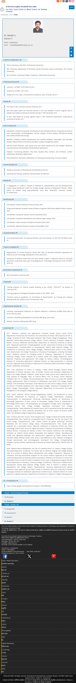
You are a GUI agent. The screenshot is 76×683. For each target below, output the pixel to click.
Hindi (3, 1)
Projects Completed (11, 247)
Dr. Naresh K (8, 517)
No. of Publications (10, 481)
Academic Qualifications (12, 60)
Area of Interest (9, 126)
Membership (8, 199)
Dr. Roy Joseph (9, 497)
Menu (71, 7)
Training (7, 282)
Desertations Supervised (12, 270)
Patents (6, 180)
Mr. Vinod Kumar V (10, 513)
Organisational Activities (12, 306)
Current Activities (10, 164)
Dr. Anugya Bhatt (10, 509)
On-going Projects (10, 233)
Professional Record (11, 82)
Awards (6, 101)
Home (10, 15)
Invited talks (8, 328)
